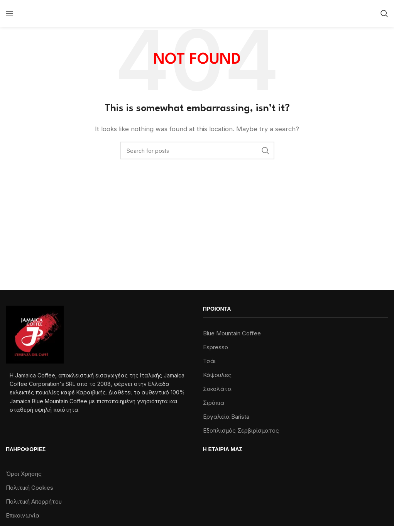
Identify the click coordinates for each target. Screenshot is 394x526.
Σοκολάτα (217, 388)
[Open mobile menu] (9, 13)
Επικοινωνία (22, 515)
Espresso (215, 347)
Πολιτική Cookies (29, 487)
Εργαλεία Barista (226, 416)
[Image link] (35, 334)
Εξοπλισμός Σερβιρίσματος (241, 430)
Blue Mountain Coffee (232, 333)
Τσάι (209, 361)
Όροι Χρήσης (24, 473)
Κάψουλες (217, 375)
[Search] (384, 13)
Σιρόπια (213, 402)
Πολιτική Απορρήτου (34, 501)
